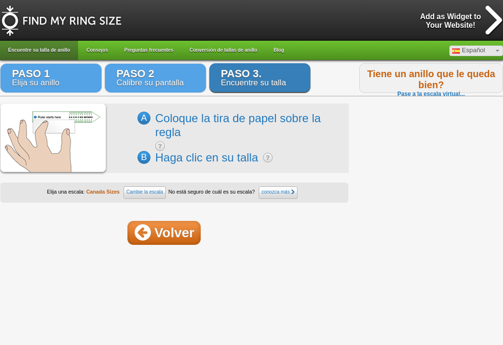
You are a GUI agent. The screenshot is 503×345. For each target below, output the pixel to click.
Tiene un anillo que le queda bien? (431, 79)
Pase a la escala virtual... (431, 94)
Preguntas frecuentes (149, 50)
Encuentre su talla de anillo (39, 50)
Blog (279, 50)
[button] (476, 51)
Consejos (97, 50)
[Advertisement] (425, 273)
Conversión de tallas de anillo (223, 50)
